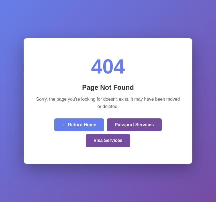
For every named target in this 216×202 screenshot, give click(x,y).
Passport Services (134, 124)
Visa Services (108, 140)
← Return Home (79, 124)
